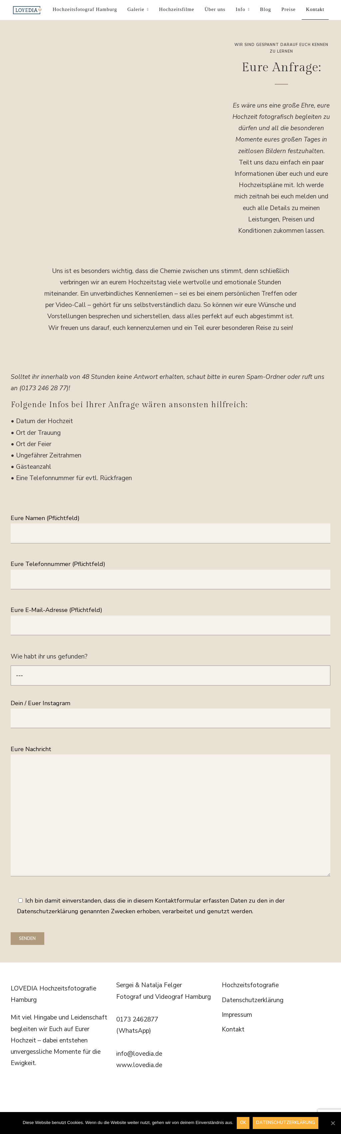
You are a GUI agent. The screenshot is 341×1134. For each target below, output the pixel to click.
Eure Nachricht (170, 811)
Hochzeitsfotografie (250, 985)
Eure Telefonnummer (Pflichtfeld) (170, 571)
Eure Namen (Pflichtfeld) (170, 525)
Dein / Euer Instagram (170, 710)
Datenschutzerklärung (252, 1000)
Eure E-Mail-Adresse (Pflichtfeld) (170, 617)
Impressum (237, 1014)
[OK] (332, 1123)
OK (243, 1123)
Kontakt (233, 1029)
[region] (115, 104)
